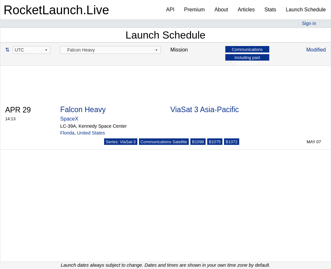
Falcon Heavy (83, 109)
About (221, 9)
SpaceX (69, 119)
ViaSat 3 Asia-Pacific (204, 109)
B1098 (198, 141)
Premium (194, 9)
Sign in (309, 23)
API (170, 9)
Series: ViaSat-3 (120, 141)
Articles (246, 9)
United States (91, 132)
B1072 (232, 141)
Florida (67, 132)
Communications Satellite (164, 141)
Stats (270, 9)
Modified (316, 50)
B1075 (215, 141)
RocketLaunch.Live (56, 10)
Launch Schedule (306, 9)
